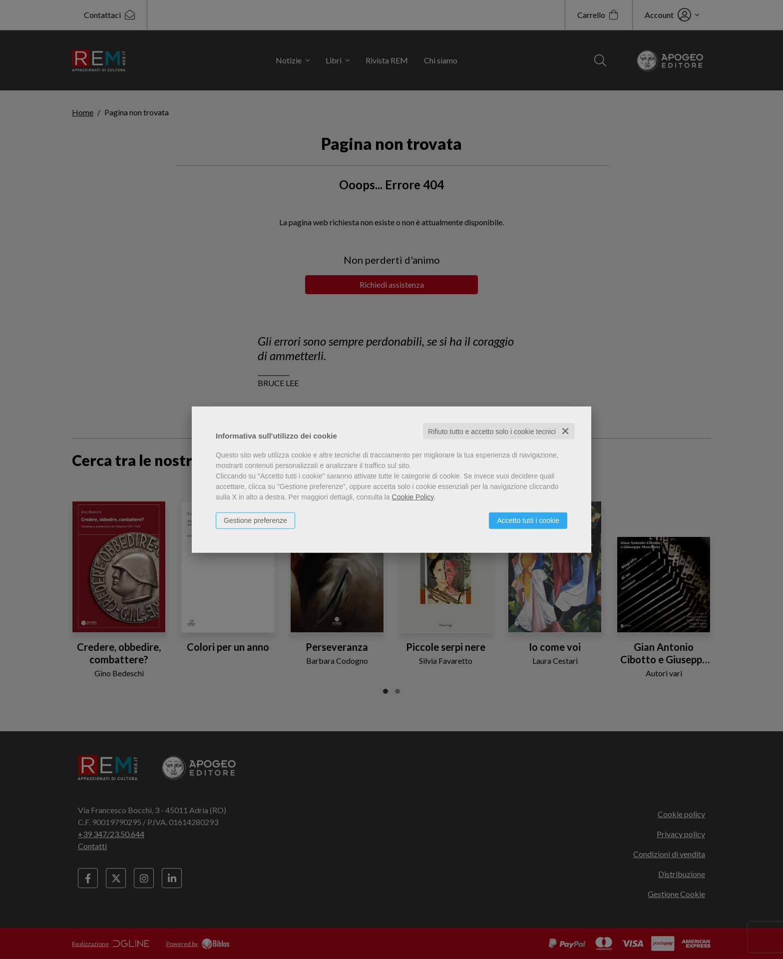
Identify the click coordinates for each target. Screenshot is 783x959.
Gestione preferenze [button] (255, 520)
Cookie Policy (413, 496)
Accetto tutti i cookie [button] (528, 520)
